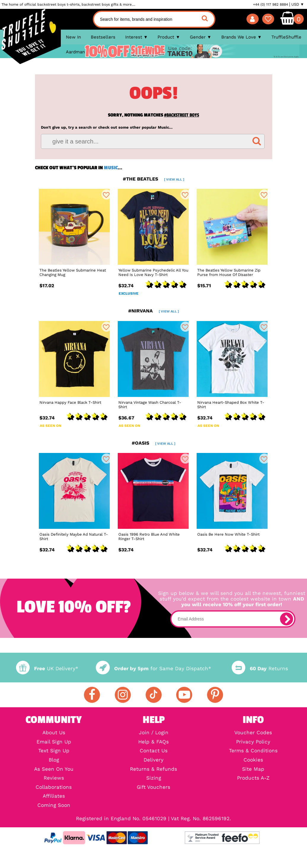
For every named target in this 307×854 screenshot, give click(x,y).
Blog (54, 760)
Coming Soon (53, 805)
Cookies (253, 760)
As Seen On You (54, 769)
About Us (53, 732)
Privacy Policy (253, 742)
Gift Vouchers (153, 787)
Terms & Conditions (253, 751)
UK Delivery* (47, 668)
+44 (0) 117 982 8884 (270, 4)
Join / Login (153, 732)
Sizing (153, 778)
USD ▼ (297, 4)
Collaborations (54, 787)
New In (73, 37)
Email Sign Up (53, 742)
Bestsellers (103, 37)
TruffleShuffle (286, 37)
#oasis (153, 443)
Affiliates (54, 796)
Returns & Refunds (153, 769)
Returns (260, 668)
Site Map (253, 769)
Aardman (75, 52)
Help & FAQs (153, 742)
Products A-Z (253, 778)
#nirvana (153, 311)
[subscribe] (286, 618)
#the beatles (153, 179)
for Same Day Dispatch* (153, 668)
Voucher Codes (253, 732)
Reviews (54, 778)
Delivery (153, 760)
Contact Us (154, 751)
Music (111, 168)
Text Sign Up (53, 751)
